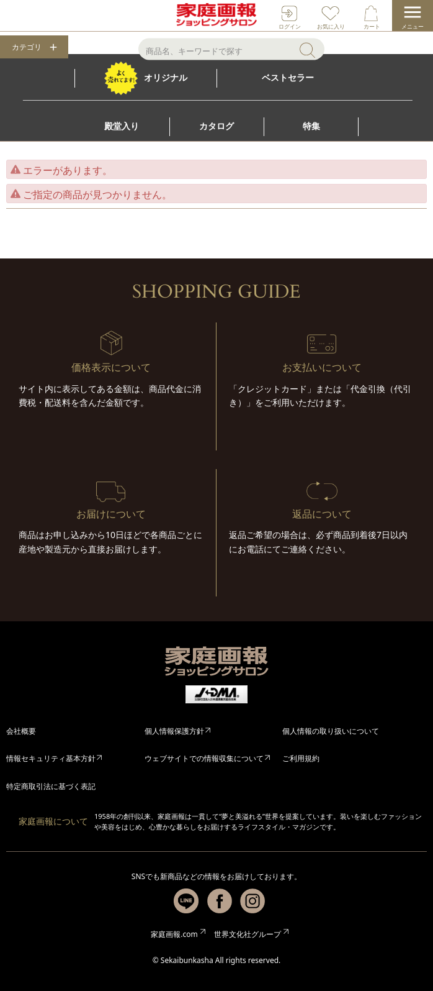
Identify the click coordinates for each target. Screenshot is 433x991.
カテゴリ (27, 47)
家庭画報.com (174, 934)
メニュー (412, 26)
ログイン (290, 26)
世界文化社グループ (247, 934)
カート (372, 26)
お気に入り (331, 26)
